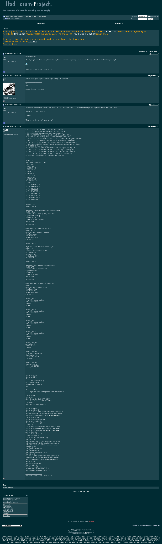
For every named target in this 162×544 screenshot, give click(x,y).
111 (33, 538)
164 (159, 538)
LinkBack (142, 51)
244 (31, 540)
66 (106, 536)
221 (136, 539)
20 (28, 536)
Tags (4, 485)
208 (105, 539)
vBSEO (87, 532)
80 (130, 536)
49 (78, 536)
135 (90, 538)
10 (11, 536)
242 (26, 540)
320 (58, 542)
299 (8, 542)
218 (129, 539)
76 (123, 536)
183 (45, 539)
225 (145, 539)
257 (62, 540)
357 (146, 542)
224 (143, 539)
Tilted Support (42, 16)
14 (18, 536)
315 (47, 542)
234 (7, 540)
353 (137, 542)
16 (22, 536)
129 (76, 538)
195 (74, 539)
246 (36, 540)
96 (157, 536)
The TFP (32, 41)
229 (155, 539)
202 (90, 539)
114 (40, 538)
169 (12, 539)
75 (122, 536)
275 (105, 540)
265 (81, 540)
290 (140, 540)
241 (24, 540)
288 (136, 540)
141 (104, 538)
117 (47, 538)
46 (72, 536)
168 (10, 539)
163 (156, 538)
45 (71, 536)
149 (123, 538)
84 (137, 536)
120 (54, 538)
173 (22, 539)
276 (107, 540)
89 (145, 536)
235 (10, 540)
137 (95, 538)
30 (45, 536)
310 (35, 542)
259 (67, 540)
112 (35, 538)
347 (123, 542)
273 (100, 540)
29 (44, 536)
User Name (134, 16)
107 (23, 538)
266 (83, 540)
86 (140, 536)
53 (84, 536)
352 (134, 542)
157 (142, 538)
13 (16, 536)
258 (64, 540)
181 (41, 539)
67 (108, 536)
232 (3, 540)
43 (67, 536)
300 (11, 542)
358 (149, 542)
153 (133, 538)
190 (62, 539)
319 (56, 542)
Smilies (5, 506)
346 (120, 542)
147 (118, 538)
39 (61, 536)
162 (154, 538)
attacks (5, 487)
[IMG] (4, 507)
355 (142, 542)
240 (22, 540)
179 (36, 539)
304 (20, 542)
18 (25, 536)
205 (98, 539)
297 (157, 540)
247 (38, 540)
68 (110, 536)
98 (3, 538)
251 (48, 540)
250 (45, 540)
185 (50, 539)
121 (57, 538)
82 (134, 536)
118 (49, 538)
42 (66, 536)
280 (117, 540)
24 (35, 536)
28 (42, 536)
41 (64, 536)
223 (140, 539)
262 (74, 540)
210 (110, 539)
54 (86, 536)
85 (139, 536)
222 (138, 539)
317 (51, 542)
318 (54, 542)
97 (159, 536)
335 (94, 542)
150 (126, 538)
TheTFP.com (110, 31)
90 (147, 536)
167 (7, 539)
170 (14, 539)
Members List (119, 23)
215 (121, 539)
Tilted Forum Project (146, 525)
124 (64, 538)
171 (17, 539)
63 (101, 536)
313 (42, 542)
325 (70, 542)
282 (121, 540)
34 (52, 536)
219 (131, 539)
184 (48, 539)
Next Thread (86, 491)
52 (83, 536)
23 (33, 536)
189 (60, 539)
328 (77, 542)
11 (13, 536)
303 (18, 542)
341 (108, 542)
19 (27, 536)
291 (143, 540)
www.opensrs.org (55, 415)
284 (126, 540)
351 (132, 542)
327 (75, 542)
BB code (5, 505)
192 (67, 539)
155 (137, 538)
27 (40, 536)
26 (39, 536)
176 (29, 539)
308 (30, 542)
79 (129, 536)
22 (32, 536)
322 (63, 542)
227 (150, 539)
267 (86, 540)
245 (33, 540)
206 (100, 539)
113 (38, 538)
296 (155, 540)
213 (117, 539)
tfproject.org (19, 34)
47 (74, 536)
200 (86, 539)
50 (79, 536)
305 (23, 542)
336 (96, 542)
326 (73, 542)
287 (133, 540)
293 (147, 540)
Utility (34, 16)
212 (114, 539)
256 (60, 540)
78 (127, 536)
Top (159, 525)
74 (120, 536)
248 (41, 540)
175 (26, 539)
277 (110, 540)
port (9, 487)
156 (140, 538)
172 (19, 539)
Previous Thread (77, 491)
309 (32, 542)
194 (71, 539)
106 (21, 538)
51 (81, 536)
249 (43, 540)
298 (159, 540)
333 (89, 542)
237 (14, 540)
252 (50, 540)
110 (30, 538)
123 (61, 538)
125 (66, 538)
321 (61, 542)
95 (156, 536)
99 (4, 538)
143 (109, 538)
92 (151, 536)
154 (135, 538)
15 (20, 536)
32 (49, 536)
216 (124, 539)
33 (50, 536)
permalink (154, 54)
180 (38, 539)
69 (112, 536)
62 (100, 536)
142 (106, 538)
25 (37, 536)
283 (124, 540)
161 (152, 538)
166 (5, 539)
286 (131, 540)
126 (68, 538)
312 (39, 542)
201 (88, 539)
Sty (4, 79)
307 (27, 542)
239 (19, 540)
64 (103, 536)
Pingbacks (6, 511)
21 (30, 536)
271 (95, 540)
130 (78, 538)
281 (119, 540)
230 (157, 539)
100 (7, 538)
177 (31, 539)
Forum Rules (6, 516)
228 (152, 539)
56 (89, 536)
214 (119, 539)
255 (57, 540)
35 (54, 536)
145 (114, 538)
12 (15, 536)
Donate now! (41, 23)
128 (73, 538)
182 (43, 539)
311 (37, 542)
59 (95, 536)
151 (128, 538)
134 (87, 538)
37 (57, 536)
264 (79, 540)
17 (23, 536)
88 (144, 536)
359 (151, 542)
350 (130, 542)
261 (71, 540)
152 (130, 538)
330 (82, 542)
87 (142, 536)
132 (83, 538)
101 (9, 538)
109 (28, 538)
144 (111, 538)
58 (93, 536)
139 (99, 538)
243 (29, 540)
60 (96, 536)
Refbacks (5, 513)
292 (145, 540)
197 (79, 539)
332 (87, 542)
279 (114, 540)
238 (17, 540)
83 (135, 536)
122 (59, 538)
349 (127, 542)
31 (47, 536)
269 (90, 540)
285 (129, 540)
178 (33, 539)
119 (52, 538)
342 (111, 542)
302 (16, 542)
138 (97, 538)
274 (102, 540)
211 (112, 539)
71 (115, 536)
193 (69, 539)
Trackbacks (6, 510)
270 (93, 540)
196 (76, 539)
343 (113, 542)
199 (83, 539)
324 (68, 542)
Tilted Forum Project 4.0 (84, 34)
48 (76, 536)
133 (85, 538)
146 (116, 538)
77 (125, 536)
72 (117, 536)
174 (24, 539)
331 (85, 542)
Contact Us (135, 525)
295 (152, 540)
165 (3, 539)
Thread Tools (153, 51)
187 (55, 539)
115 (42, 538)
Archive (155, 525)
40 (62, 536)
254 (55, 540)
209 (107, 539)
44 (69, 536)
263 (76, 540)
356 (144, 542)
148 (121, 538)
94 (154, 536)
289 (138, 540)
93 (152, 536)
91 (149, 536)
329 (80, 542)
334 (92, 542)
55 (88, 536)
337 (99, 542)
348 (125, 542)
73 (118, 536)
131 (80, 538)
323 (66, 542)
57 (91, 536)
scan (11, 487)
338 (101, 542)
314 (44, 542)
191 (64, 539)
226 (147, 539)
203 (93, 539)
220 (133, 539)
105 (18, 538)
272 (98, 540)
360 (153, 542)
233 (5, 540)
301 (13, 542)
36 (56, 536)
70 (113, 536)
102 (11, 538)
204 (95, 539)
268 (88, 540)
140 (102, 538)
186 (53, 539)
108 (26, 538)
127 (71, 538)
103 (14, 538)
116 (45, 538)
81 (132, 536)
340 (106, 542)
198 (81, 539)
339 (104, 542)
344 (115, 542)
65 (105, 536)
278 (112, 540)
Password (133, 19)
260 (69, 540)
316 (49, 542)
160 (149, 538)
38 (59, 536)
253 (53, 540)
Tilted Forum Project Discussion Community (18, 16)
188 (57, 539)
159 (147, 538)
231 (159, 539)
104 (16, 538)
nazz (5, 57)
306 (25, 542)
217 (126, 539)
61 (98, 536)
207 (102, 539)
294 (150, 540)
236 (12, 540)
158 (144, 538)
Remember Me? (153, 16)
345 (118, 542)
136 (92, 538)
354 (139, 542)
